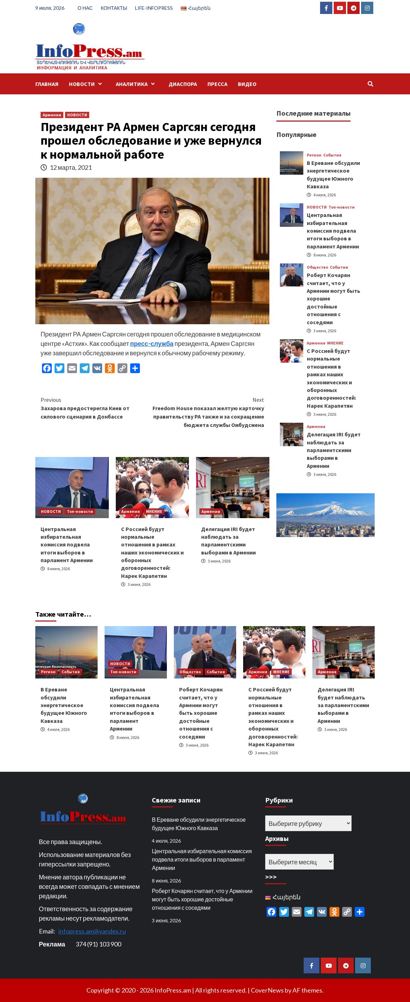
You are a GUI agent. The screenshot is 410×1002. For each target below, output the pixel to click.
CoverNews (267, 990)
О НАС (85, 8)
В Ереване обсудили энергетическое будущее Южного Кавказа (64, 705)
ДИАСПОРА (183, 83)
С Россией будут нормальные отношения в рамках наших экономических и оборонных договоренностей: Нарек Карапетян (152, 552)
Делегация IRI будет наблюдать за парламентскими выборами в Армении (334, 450)
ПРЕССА (217, 83)
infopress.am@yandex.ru (92, 931)
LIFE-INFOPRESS (154, 8)
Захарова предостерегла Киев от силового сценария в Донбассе (97, 407)
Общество (317, 267)
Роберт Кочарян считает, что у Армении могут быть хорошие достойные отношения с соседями (200, 713)
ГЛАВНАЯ (46, 83)
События (332, 155)
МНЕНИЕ (154, 511)
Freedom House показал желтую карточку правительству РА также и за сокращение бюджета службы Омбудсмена (208, 411)
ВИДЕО (247, 83)
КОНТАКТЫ (114, 8)
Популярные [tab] (296, 134)
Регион (314, 155)
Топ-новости (80, 511)
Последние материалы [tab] (313, 113)
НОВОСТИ (87, 83)
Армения (52, 114)
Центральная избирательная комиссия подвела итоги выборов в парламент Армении (67, 544)
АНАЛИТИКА (137, 83)
